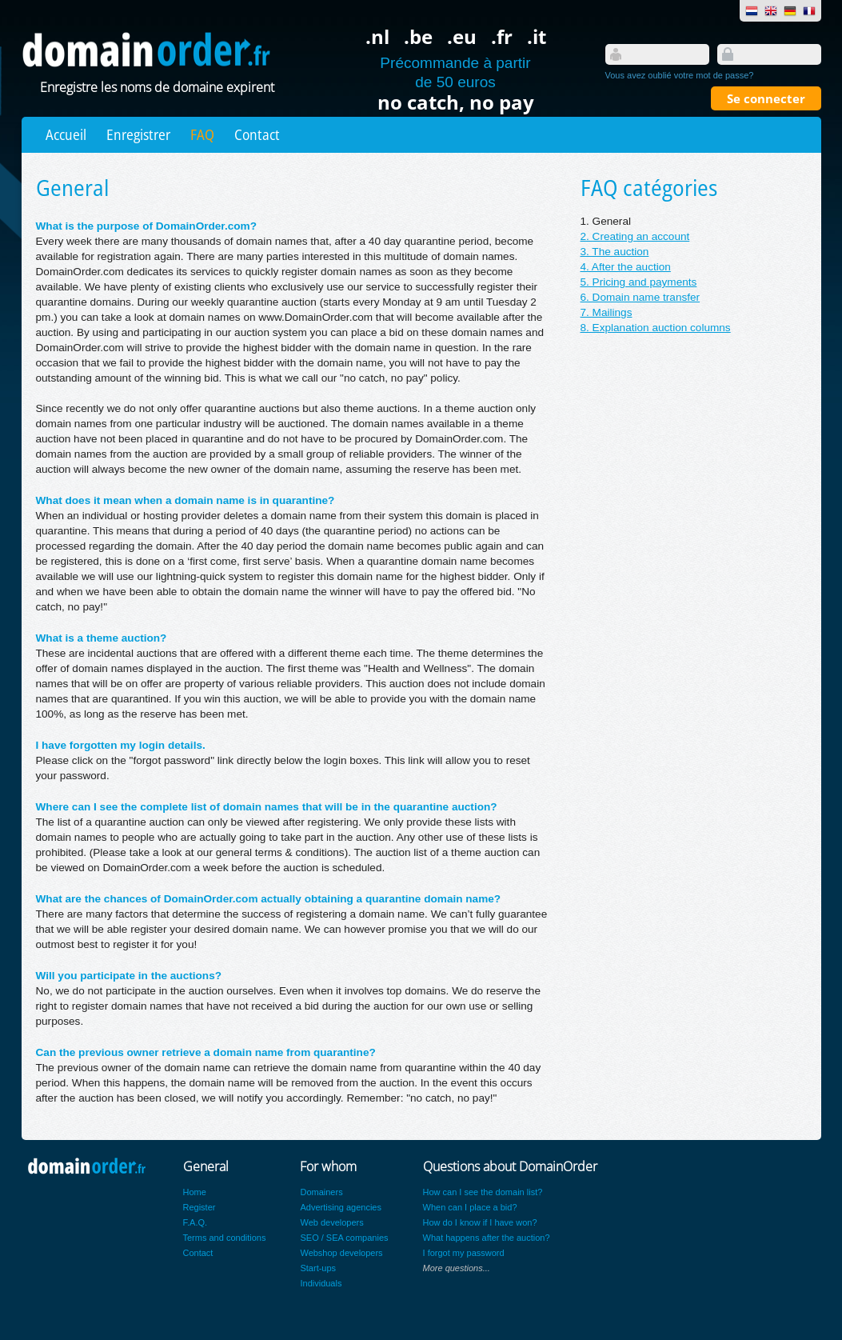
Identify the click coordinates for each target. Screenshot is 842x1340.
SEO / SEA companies (344, 1237)
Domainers (321, 1192)
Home (194, 1192)
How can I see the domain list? (483, 1192)
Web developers (331, 1222)
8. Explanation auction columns (656, 328)
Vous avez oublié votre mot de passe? (679, 75)
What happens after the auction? (486, 1237)
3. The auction (615, 252)
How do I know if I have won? (480, 1222)
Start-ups (318, 1268)
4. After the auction (626, 267)
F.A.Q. (195, 1222)
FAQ (202, 134)
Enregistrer (138, 134)
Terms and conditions (224, 1237)
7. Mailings (606, 312)
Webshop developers (341, 1253)
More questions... (456, 1268)
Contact (257, 134)
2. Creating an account (635, 236)
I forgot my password (464, 1253)
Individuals (320, 1283)
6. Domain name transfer (640, 297)
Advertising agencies (340, 1207)
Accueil (66, 134)
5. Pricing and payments (639, 282)
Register (199, 1207)
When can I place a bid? (470, 1207)
